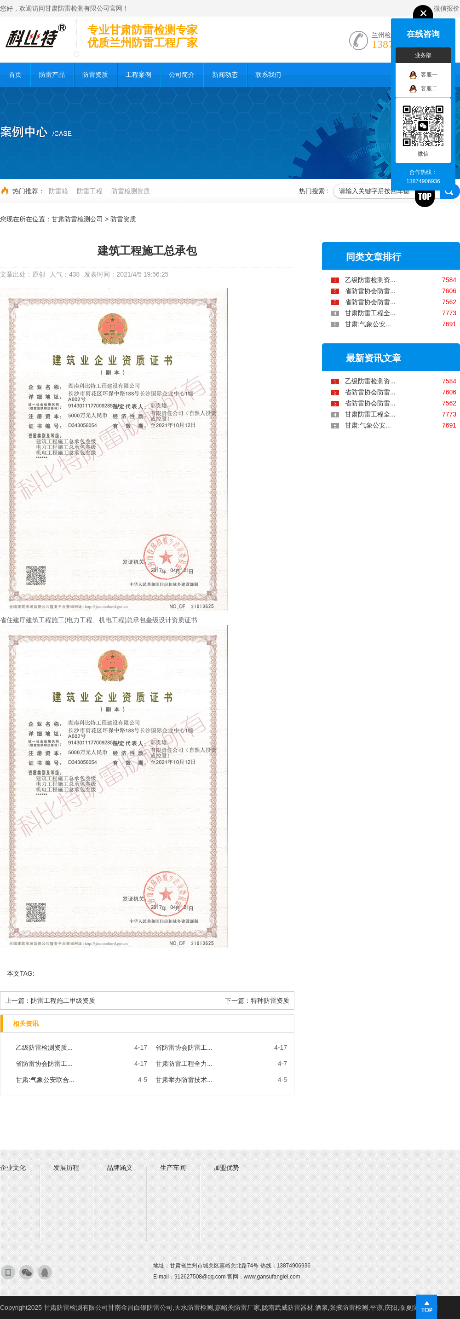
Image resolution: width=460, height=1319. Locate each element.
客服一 (423, 75)
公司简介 (182, 74)
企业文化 (13, 1167)
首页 (15, 74)
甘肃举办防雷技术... (184, 1079)
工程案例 (138, 74)
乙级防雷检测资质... (44, 1047)
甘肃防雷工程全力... (184, 1063)
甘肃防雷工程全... (370, 313)
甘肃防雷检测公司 (77, 219)
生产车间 (173, 1167)
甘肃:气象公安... (368, 324)
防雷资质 (95, 74)
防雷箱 (58, 191)
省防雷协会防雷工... (184, 1047)
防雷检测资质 (130, 191)
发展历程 (66, 1167)
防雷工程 (90, 191)
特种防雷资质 (270, 1000)
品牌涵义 (119, 1167)
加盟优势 (226, 1167)
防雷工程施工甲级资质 (63, 1000)
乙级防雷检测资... (370, 279)
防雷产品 (52, 74)
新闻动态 (225, 74)
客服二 (423, 89)
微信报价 (447, 8)
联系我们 (268, 74)
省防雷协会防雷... (370, 291)
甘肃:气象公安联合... (45, 1079)
